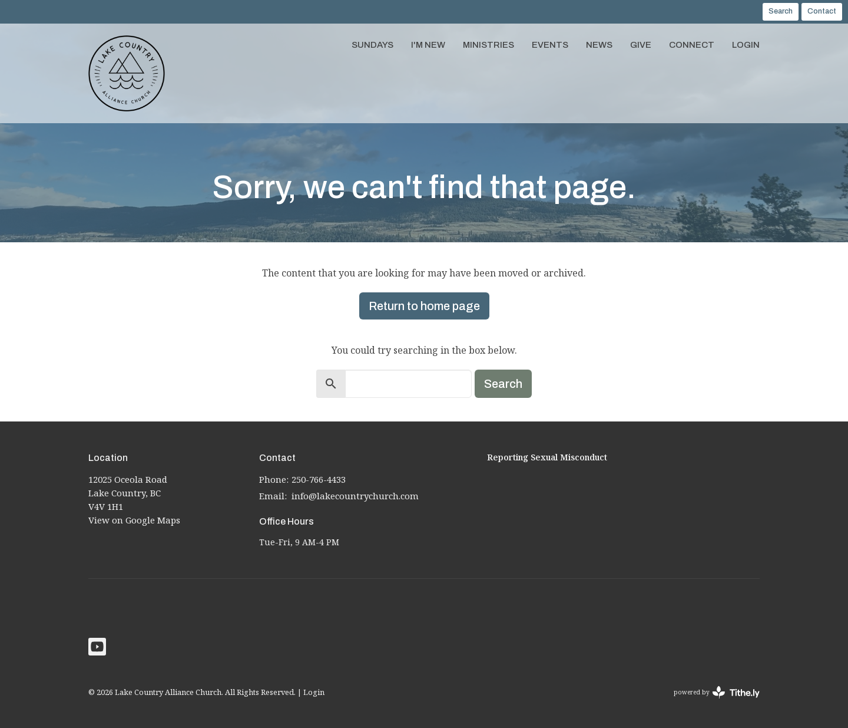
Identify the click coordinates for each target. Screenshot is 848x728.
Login (746, 45)
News (599, 45)
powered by (717, 692)
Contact (821, 11)
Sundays (372, 45)
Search (780, 11)
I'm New (428, 45)
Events (550, 45)
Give (640, 45)
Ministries (488, 45)
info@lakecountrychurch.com (355, 496)
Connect (691, 45)
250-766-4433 (319, 479)
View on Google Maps (134, 520)
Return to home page (424, 305)
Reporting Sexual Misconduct (547, 457)
